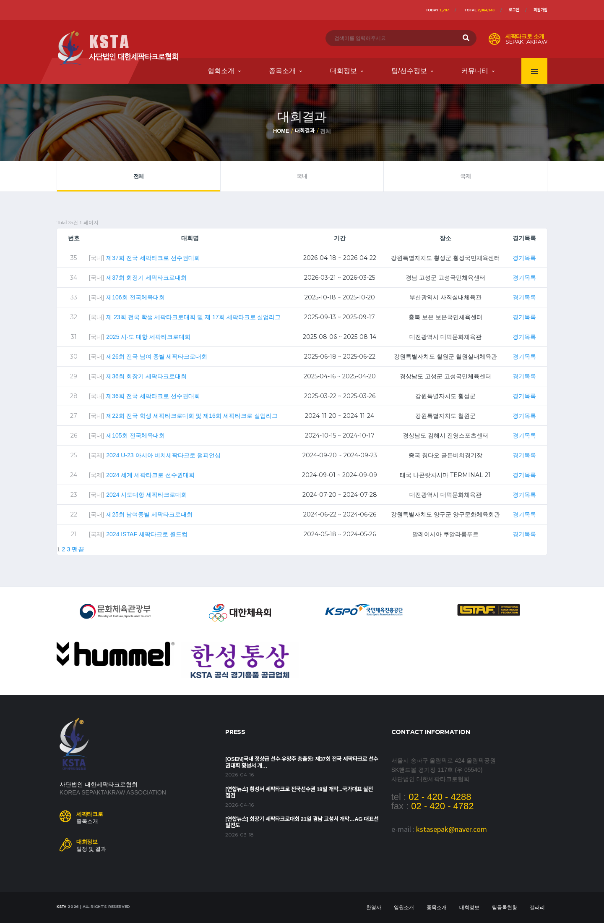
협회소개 (221, 70)
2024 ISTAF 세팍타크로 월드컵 (146, 534)
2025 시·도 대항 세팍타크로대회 (148, 336)
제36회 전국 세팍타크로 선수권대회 (153, 396)
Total (479, 10)
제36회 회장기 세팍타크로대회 (146, 376)
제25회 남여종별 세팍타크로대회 (149, 514)
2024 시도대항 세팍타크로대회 (146, 494)
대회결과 (305, 131)
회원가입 (540, 10)
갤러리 (537, 907)
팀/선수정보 (409, 70)
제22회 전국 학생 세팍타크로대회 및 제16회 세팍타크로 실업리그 (191, 415)
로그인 (514, 10)
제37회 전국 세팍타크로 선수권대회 (153, 257)
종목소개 (282, 70)
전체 (138, 176)
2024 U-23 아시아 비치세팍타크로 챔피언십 (163, 455)
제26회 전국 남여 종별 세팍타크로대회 (156, 356)
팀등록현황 (504, 907)
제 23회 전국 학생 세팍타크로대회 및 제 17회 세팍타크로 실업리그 (193, 317)
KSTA (61, 907)
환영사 (373, 907)
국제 (465, 176)
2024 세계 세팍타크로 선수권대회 (150, 475)
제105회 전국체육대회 (135, 435)
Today (437, 10)
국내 (302, 176)
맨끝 (78, 549)
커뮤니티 (474, 70)
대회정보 (343, 70)
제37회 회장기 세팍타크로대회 (146, 277)
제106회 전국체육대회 (135, 297)
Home (281, 131)
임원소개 (404, 907)
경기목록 (524, 257)
